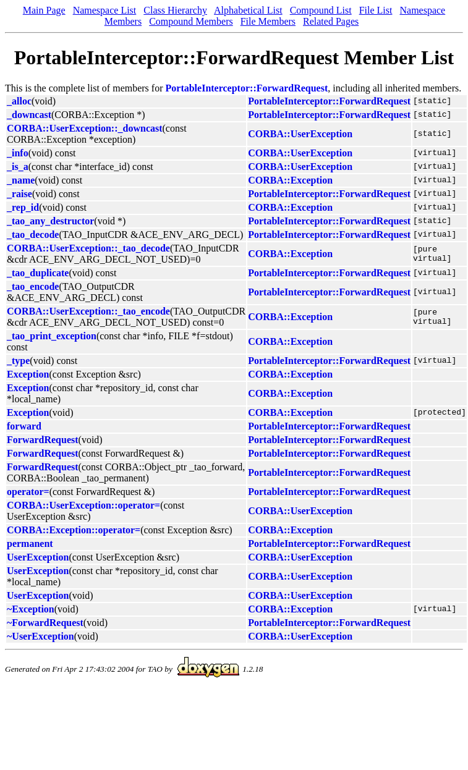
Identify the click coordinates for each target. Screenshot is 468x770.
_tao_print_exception (51, 336)
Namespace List (105, 10)
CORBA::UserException (300, 134)
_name (21, 180)
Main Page (44, 10)
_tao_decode (33, 234)
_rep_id (23, 207)
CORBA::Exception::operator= (73, 530)
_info (17, 153)
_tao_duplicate (38, 273)
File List (376, 10)
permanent (30, 543)
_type (18, 360)
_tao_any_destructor (50, 221)
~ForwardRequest (45, 622)
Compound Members (191, 21)
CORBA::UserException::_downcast (85, 128)
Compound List (321, 10)
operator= (28, 491)
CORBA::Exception (290, 180)
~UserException (40, 636)
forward (24, 426)
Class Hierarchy (175, 10)
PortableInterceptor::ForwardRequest (247, 88)
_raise (19, 193)
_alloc (19, 101)
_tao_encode (33, 286)
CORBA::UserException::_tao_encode (88, 311)
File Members (268, 21)
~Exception (30, 609)
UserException (38, 557)
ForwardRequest (43, 439)
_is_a (17, 166)
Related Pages (331, 21)
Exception (28, 374)
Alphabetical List (248, 10)
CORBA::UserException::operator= (83, 505)
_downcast (29, 114)
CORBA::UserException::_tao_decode (88, 248)
